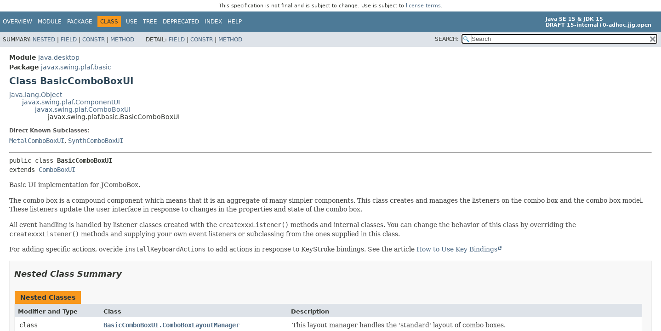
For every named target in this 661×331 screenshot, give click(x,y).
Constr (93, 39)
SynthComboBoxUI (95, 140)
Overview (17, 21)
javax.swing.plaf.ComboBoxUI (83, 109)
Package (79, 21)
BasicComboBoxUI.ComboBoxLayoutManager (171, 325)
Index (213, 21)
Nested (44, 39)
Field (69, 39)
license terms (423, 6)
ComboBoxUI (57, 169)
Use (131, 21)
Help (235, 21)
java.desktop (59, 57)
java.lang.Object (35, 94)
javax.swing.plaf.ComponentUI (71, 102)
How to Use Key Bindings (456, 249)
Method (122, 39)
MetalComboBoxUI (36, 140)
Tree (150, 21)
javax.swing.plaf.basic (76, 67)
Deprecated (181, 21)
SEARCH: (447, 39)
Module (50, 21)
